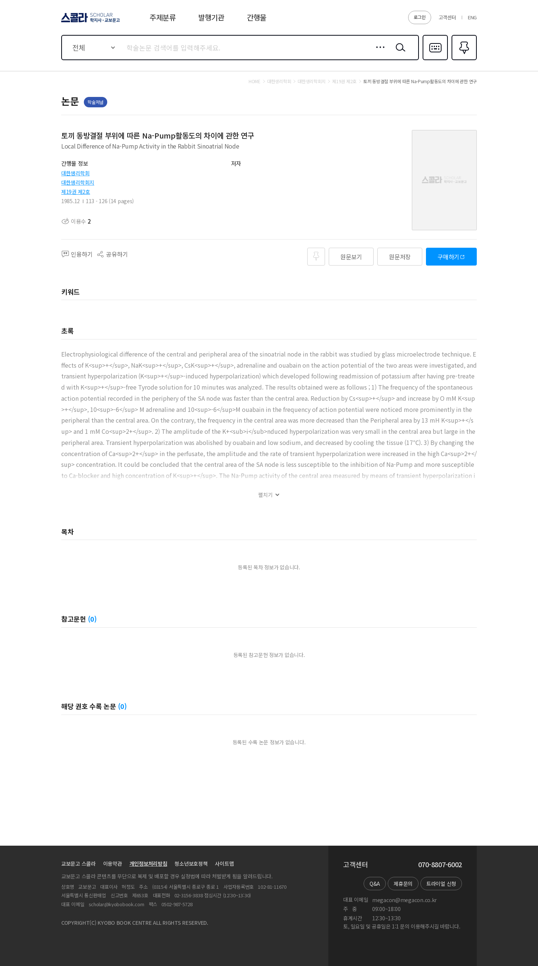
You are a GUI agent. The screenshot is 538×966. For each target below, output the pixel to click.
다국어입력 (435, 59)
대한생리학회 (75, 173)
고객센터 (447, 17)
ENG (472, 17)
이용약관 (112, 863)
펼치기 (265, 495)
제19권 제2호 (75, 191)
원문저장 (400, 256)
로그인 (420, 17)
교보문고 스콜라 (78, 863)
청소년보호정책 (190, 863)
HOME (254, 81)
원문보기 (351, 256)
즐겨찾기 (463, 59)
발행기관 (211, 17)
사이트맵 (224, 863)
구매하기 (448, 256)
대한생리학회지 (77, 182)
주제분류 (163, 17)
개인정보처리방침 (148, 863)
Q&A (375, 883)
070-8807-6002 (440, 865)
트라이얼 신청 (441, 883)
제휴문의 (403, 883)
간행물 (256, 17)
